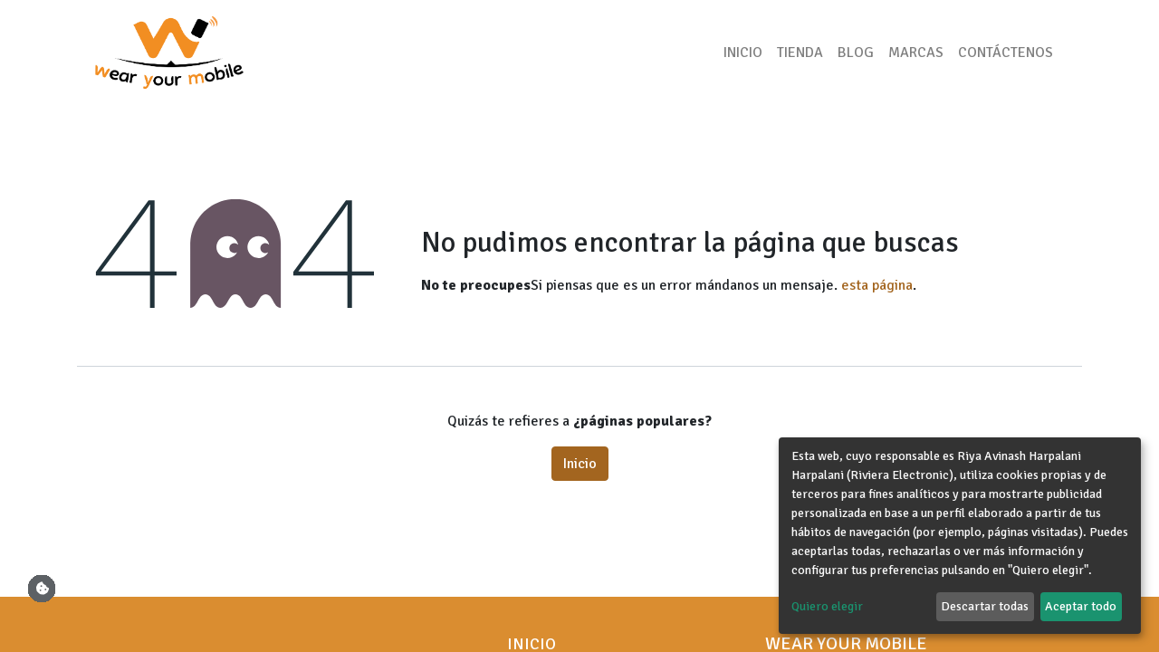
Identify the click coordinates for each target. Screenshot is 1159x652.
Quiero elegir (827, 606)
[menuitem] (743, 52)
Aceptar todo (1080, 606)
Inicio (580, 464)
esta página (877, 285)
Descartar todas (985, 606)
